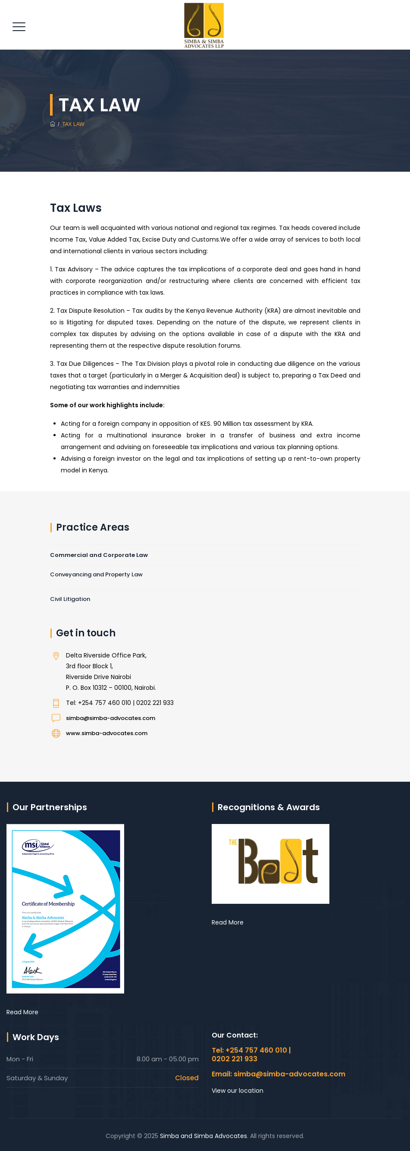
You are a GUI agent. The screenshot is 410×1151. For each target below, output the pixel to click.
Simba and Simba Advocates (203, 1136)
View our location (237, 1090)
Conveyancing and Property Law (96, 574)
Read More (22, 1012)
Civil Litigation (70, 599)
